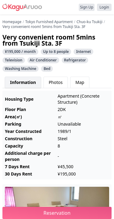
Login (104, 7)
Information (23, 82)
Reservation (57, 213)
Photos (56, 82)
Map (79, 82)
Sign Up (86, 7)
